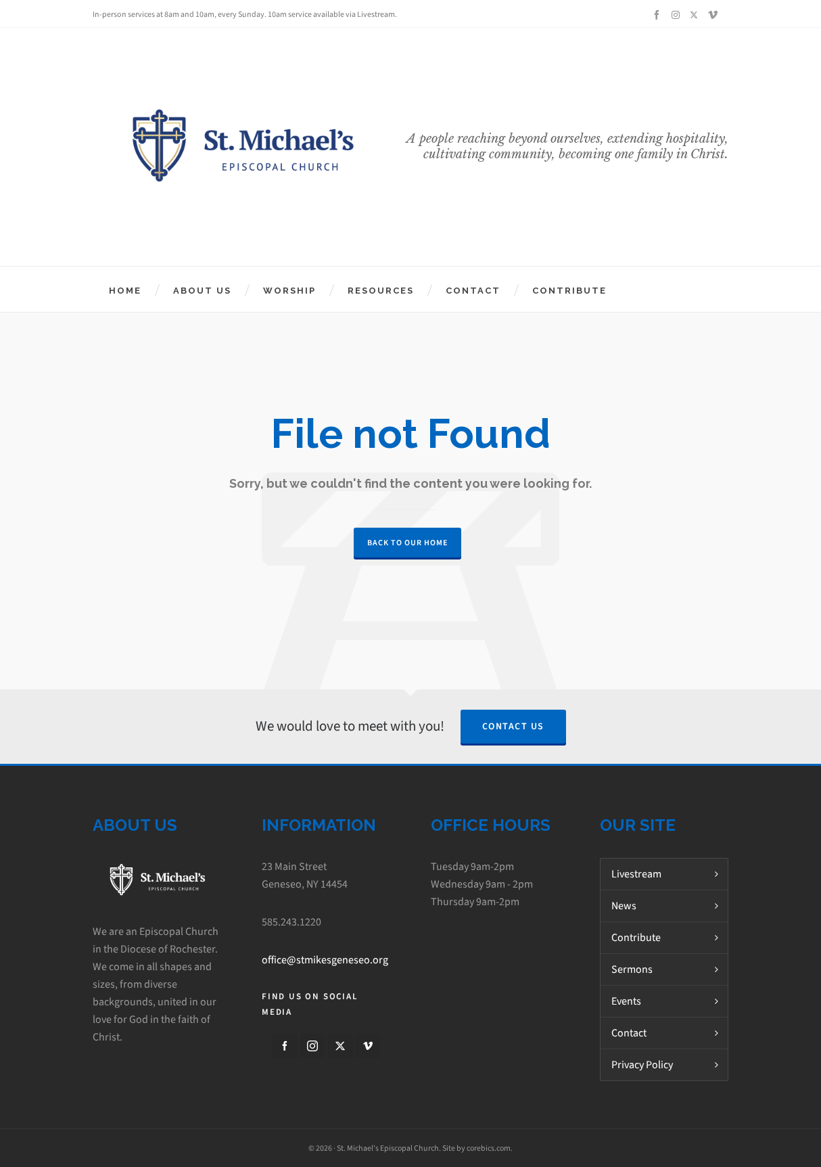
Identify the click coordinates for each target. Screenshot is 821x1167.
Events (626, 1001)
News (623, 905)
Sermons (632, 969)
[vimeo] (715, 15)
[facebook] (658, 15)
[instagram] (678, 14)
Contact (629, 1033)
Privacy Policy (642, 1064)
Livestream (636, 874)
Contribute (636, 937)
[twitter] (696, 14)
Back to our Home (407, 542)
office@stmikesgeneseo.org (325, 960)
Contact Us (513, 726)
